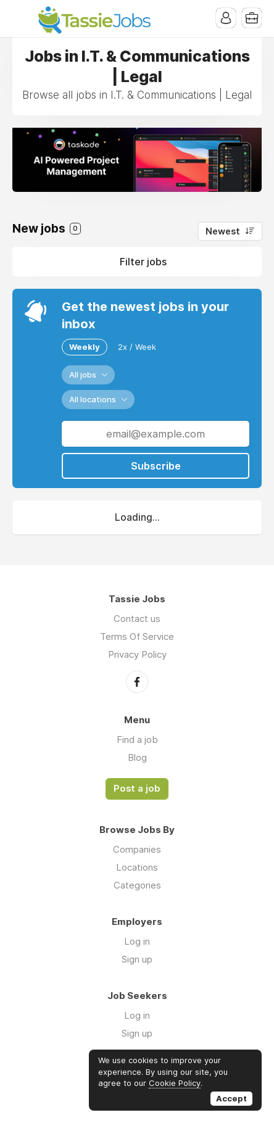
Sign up (137, 959)
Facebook (137, 681)
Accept (231, 1098)
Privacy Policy (137, 654)
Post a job (137, 788)
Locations (137, 867)
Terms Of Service (137, 636)
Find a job (137, 739)
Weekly (84, 347)
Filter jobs (143, 261)
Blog (137, 757)
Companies (137, 849)
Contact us (137, 618)
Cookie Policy (175, 1083)
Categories (137, 885)
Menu (21, 18)
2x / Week (137, 347)
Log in (137, 941)
